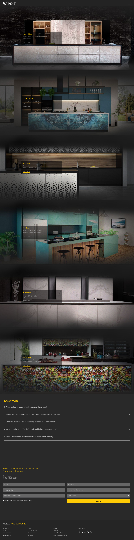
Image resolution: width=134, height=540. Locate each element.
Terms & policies (58, 533)
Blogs (4, 530)
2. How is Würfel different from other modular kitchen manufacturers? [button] (33, 415)
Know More (26, 42)
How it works (7, 535)
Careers (30, 535)
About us (6, 528)
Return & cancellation (60, 535)
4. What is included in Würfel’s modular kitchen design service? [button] (30, 429)
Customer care (58, 530)
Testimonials (7, 533)
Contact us (31, 533)
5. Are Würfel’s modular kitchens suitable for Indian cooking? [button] (29, 437)
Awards (55, 528)
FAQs (29, 528)
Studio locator (32, 530)
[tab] (67, 407)
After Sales (81, 528)
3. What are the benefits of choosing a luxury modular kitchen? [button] (30, 422)
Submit (98, 501)
